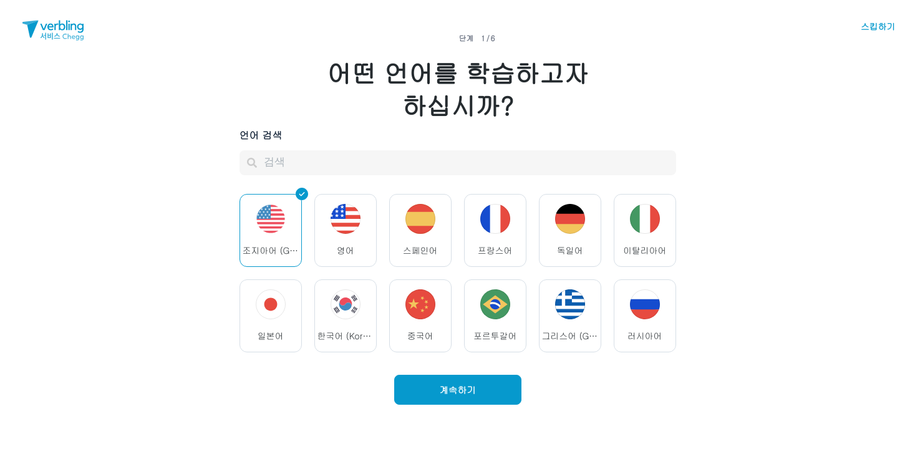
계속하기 (457, 389)
